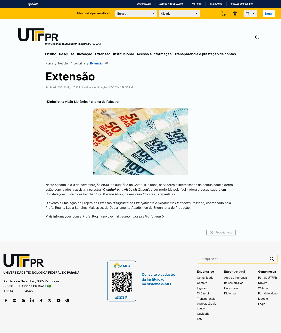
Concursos (231, 288)
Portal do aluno (268, 293)
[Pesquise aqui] (234, 259)
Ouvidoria (203, 313)
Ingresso (202, 288)
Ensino (50, 54)
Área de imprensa (235, 277)
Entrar (269, 13)
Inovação (84, 54)
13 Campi (203, 293)
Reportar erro (221, 232)
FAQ (199, 319)
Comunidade (205, 277)
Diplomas (230, 293)
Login (261, 304)
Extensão (102, 54)
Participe (197, 4)
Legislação (216, 4)
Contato (202, 283)
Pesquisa (66, 54)
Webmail (263, 288)
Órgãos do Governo (242, 4)
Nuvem (262, 283)
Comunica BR (144, 4)
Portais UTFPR (267, 277)
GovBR (33, 4)
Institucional (123, 54)
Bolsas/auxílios (233, 283)
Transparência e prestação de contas (205, 54)
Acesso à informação (171, 4)
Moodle (263, 298)
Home (49, 63)
